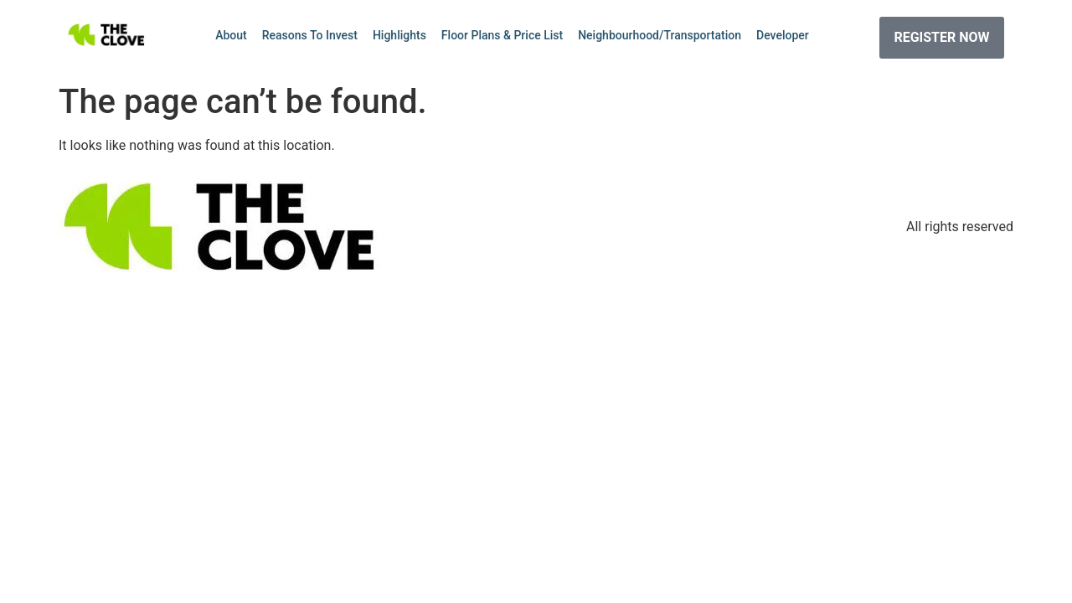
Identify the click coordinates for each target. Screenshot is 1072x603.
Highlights (399, 35)
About (231, 35)
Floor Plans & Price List (502, 35)
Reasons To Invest (310, 35)
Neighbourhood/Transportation (659, 35)
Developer (782, 35)
